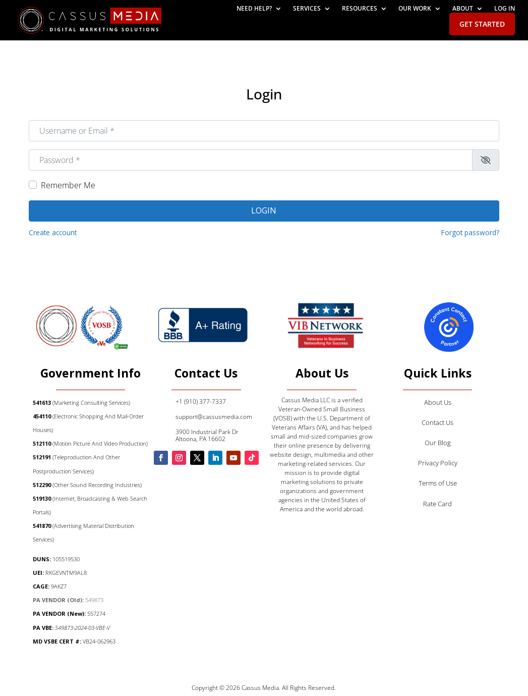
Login (263, 210)
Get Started (482, 24)
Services (307, 8)
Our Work (414, 8)
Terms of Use (438, 483)
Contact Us (437, 422)
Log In (504, 8)
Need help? (254, 8)
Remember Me (68, 185)
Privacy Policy (437, 462)
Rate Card (437, 503)
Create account (53, 232)
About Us (437, 402)
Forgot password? (470, 232)
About (462, 8)
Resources (359, 8)
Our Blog (438, 442)
